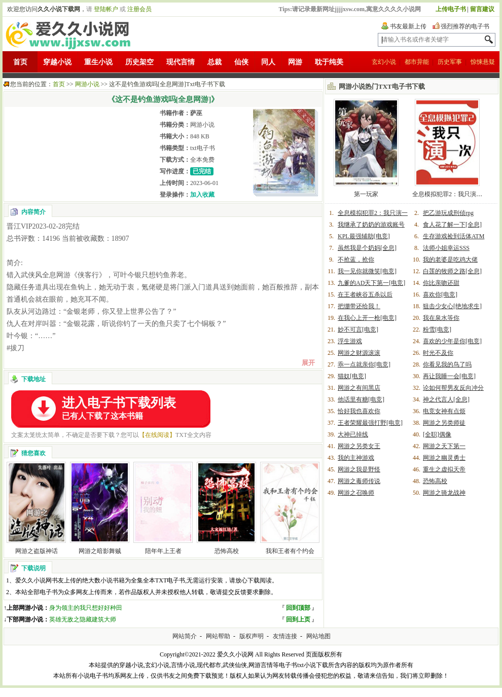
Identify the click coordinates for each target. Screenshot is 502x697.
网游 (295, 62)
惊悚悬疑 (483, 61)
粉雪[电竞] (437, 329)
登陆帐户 (106, 9)
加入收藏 (202, 194)
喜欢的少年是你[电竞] (452, 341)
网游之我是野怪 (359, 469)
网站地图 (318, 636)
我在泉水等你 (441, 317)
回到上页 (298, 619)
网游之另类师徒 (444, 422)
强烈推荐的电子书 (465, 26)
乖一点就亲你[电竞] (364, 364)
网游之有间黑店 (359, 387)
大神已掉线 (353, 434)
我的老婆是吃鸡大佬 (450, 259)
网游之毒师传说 (359, 481)
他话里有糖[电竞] (361, 399)
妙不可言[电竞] (358, 329)
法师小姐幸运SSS (446, 247)
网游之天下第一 (444, 446)
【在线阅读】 (157, 434)
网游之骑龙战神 (444, 492)
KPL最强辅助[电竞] (364, 236)
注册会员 (139, 9)
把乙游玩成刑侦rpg (448, 212)
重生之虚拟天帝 (444, 469)
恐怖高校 (226, 551)
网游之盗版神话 (36, 551)
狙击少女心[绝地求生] (452, 306)
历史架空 (139, 62)
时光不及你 (438, 352)
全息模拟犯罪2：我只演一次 (450, 194)
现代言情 (180, 62)
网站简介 (184, 636)
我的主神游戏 (356, 457)
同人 (268, 62)
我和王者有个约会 (290, 551)
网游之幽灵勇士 (444, 457)
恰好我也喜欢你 (359, 411)
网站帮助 (218, 636)
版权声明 (251, 636)
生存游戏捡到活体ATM (453, 236)
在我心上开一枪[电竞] (367, 317)
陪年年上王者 (163, 551)
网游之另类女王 (359, 446)
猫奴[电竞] (352, 376)
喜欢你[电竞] (440, 294)
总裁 (214, 62)
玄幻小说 (384, 61)
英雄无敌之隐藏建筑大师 (82, 619)
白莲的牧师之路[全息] (452, 271)
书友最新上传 (408, 26)
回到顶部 (298, 607)
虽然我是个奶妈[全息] (367, 247)
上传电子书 (451, 9)
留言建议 (482, 9)
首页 (20, 62)
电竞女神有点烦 (444, 411)
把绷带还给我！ (359, 306)
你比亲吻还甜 (441, 282)
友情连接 (285, 636)
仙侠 (241, 62)
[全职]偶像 (437, 434)
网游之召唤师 (356, 492)
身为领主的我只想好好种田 (85, 607)
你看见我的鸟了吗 (447, 364)
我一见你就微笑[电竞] (367, 271)
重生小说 (98, 62)
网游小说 (87, 84)
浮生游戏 (350, 341)
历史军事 (450, 61)
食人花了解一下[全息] (452, 224)
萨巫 (196, 113)
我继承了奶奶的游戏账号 (371, 224)
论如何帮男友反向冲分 (453, 387)
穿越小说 (57, 62)
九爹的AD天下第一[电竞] (371, 282)
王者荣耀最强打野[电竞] (370, 422)
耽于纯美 (329, 62)
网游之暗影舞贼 (100, 551)
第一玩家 (366, 194)
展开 (308, 362)
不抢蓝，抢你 (356, 259)
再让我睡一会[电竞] (449, 376)
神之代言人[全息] (446, 399)
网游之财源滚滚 (359, 352)
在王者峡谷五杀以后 (365, 294)
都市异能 (417, 61)
